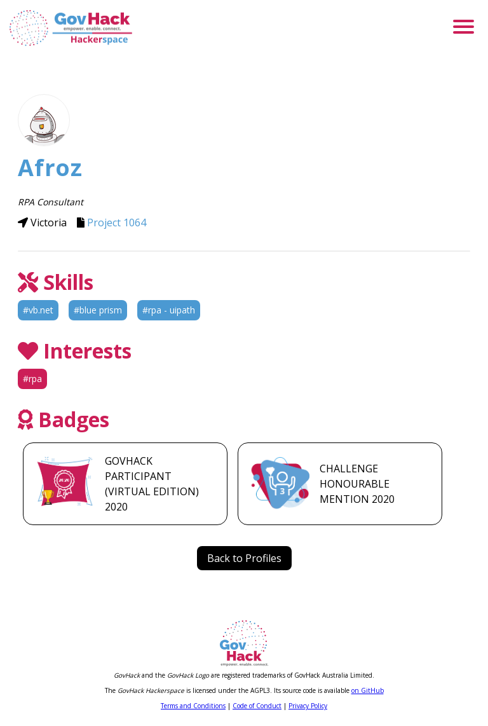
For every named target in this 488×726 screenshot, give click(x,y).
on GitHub (367, 690)
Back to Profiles (244, 558)
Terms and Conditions (193, 705)
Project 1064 (116, 222)
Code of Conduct (257, 705)
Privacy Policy (307, 705)
